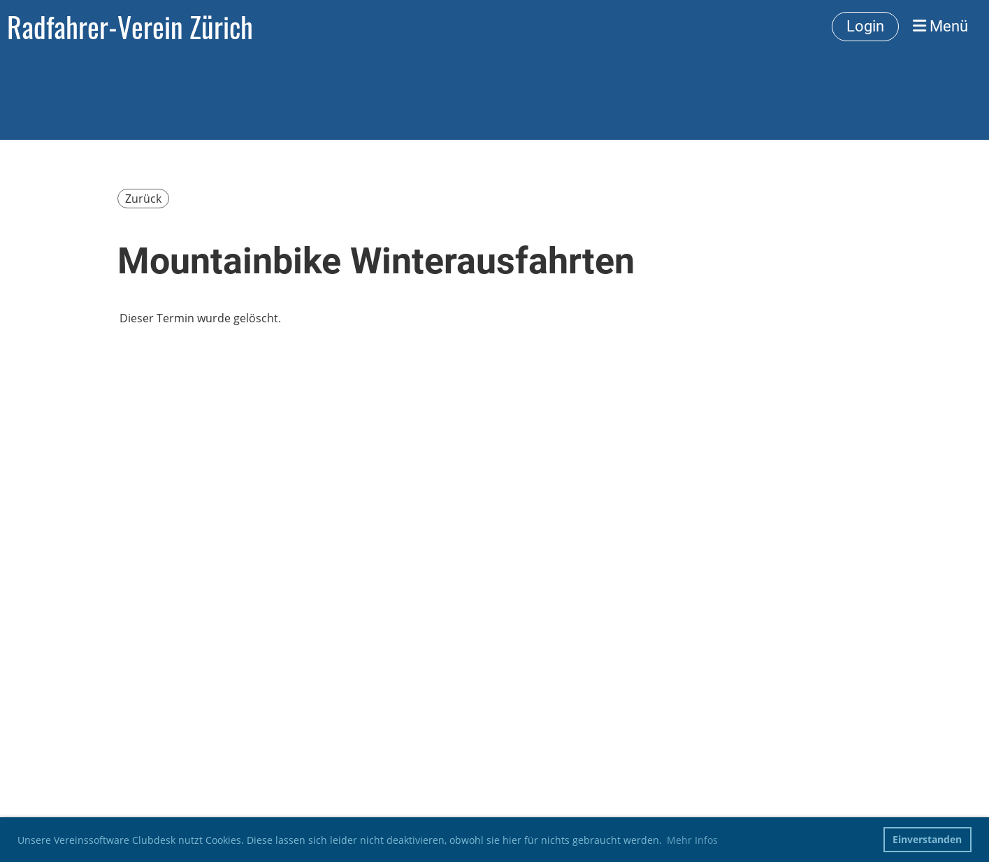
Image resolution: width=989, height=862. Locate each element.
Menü (940, 26)
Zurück (143, 198)
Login (865, 26)
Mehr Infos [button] (692, 840)
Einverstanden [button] (927, 839)
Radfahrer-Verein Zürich (130, 26)
